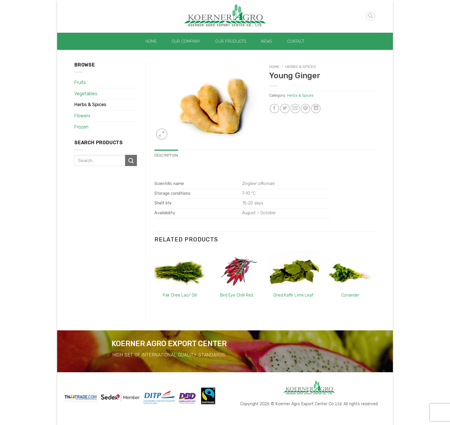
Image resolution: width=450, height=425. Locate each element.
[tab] (166, 155)
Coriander (350, 295)
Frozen (81, 127)
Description (166, 155)
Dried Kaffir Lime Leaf (293, 295)
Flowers (82, 115)
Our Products (230, 41)
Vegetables (85, 93)
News (266, 41)
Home (151, 41)
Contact (295, 41)
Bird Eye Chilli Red (236, 295)
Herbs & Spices (90, 104)
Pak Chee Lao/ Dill (180, 295)
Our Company (186, 41)
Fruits (80, 82)
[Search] (370, 16)
